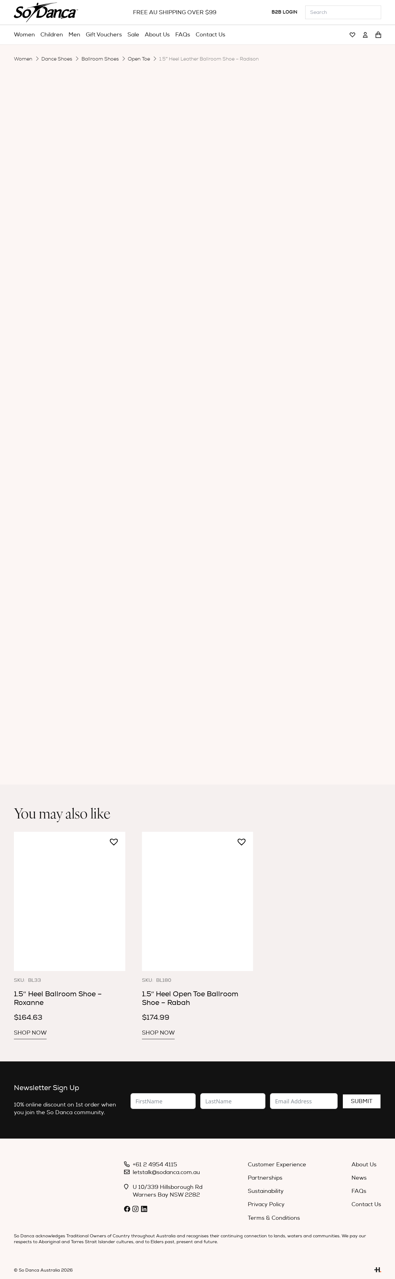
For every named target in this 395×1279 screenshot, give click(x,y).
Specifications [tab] (216, 332)
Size (147, 246)
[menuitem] (24, 35)
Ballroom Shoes (100, 59)
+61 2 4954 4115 (155, 1164)
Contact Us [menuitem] (366, 1204)
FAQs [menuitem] (358, 1191)
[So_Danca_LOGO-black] (46, 12)
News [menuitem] (359, 1177)
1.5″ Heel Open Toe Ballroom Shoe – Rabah (190, 998)
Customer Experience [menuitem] (277, 1164)
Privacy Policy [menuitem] (266, 1204)
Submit (361, 1101)
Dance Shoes (56, 59)
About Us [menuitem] (363, 1164)
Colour (151, 285)
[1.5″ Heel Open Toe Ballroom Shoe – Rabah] (197, 901)
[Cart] (378, 35)
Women (23, 59)
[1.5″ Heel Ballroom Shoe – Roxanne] (69, 901)
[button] (145, 303)
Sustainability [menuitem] (266, 1191)
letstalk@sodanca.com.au (166, 1172)
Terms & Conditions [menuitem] (274, 1218)
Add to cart (215, 306)
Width (150, 266)
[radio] (203, 285)
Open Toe (139, 59)
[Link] (352, 35)
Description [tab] (165, 332)
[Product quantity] (172, 307)
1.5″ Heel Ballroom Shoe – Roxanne (58, 998)
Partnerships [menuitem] (265, 1177)
